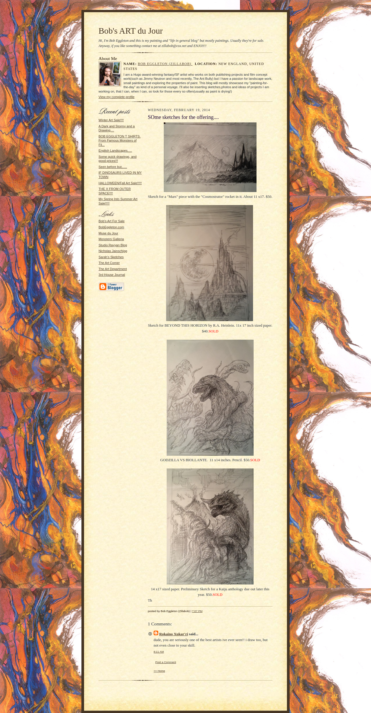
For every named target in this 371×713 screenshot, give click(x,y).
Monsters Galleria (111, 239)
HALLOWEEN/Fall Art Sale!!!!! (120, 183)
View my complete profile (116, 97)
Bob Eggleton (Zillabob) (165, 64)
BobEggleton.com (111, 227)
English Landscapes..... (115, 150)
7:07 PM (197, 611)
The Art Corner (109, 263)
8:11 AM (159, 651)
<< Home (159, 670)
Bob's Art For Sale (112, 221)
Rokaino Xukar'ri (173, 634)
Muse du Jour (108, 233)
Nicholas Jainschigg (113, 251)
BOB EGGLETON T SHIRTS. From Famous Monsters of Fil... (120, 140)
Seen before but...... (113, 167)
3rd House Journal (112, 274)
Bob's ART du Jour (131, 30)
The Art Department (113, 269)
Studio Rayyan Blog (113, 245)
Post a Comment (165, 662)
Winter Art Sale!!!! (111, 120)
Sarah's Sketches (111, 257)
